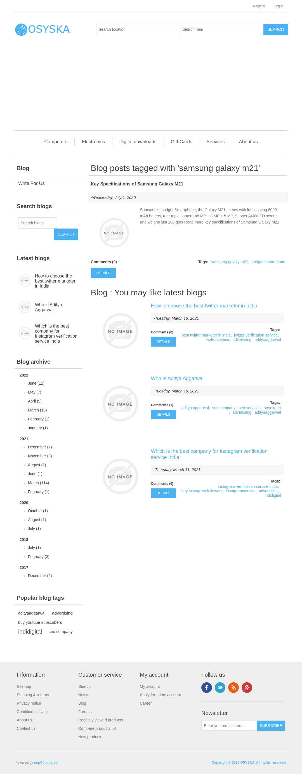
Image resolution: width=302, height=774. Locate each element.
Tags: (203, 262)
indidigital (30, 632)
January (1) (38, 428)
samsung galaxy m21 (229, 262)
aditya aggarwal (195, 408)
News (83, 695)
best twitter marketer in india (206, 335)
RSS (233, 687)
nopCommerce (46, 762)
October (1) (38, 511)
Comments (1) (162, 405)
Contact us (26, 728)
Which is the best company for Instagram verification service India (56, 334)
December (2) (40, 447)
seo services (250, 408)
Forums (84, 711)
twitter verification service (256, 335)
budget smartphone (268, 262)
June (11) (36, 383)
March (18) (37, 410)
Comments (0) (104, 262)
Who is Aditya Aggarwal (48, 307)
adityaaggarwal (31, 613)
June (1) (35, 474)
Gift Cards (181, 141)
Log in (279, 6)
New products (90, 737)
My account (150, 686)
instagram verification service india (248, 486)
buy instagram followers (202, 491)
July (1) (34, 528)
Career (146, 703)
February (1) (38, 419)
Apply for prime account (160, 695)
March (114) (38, 483)
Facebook (206, 687)
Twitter (220, 687)
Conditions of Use (32, 711)
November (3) (40, 456)
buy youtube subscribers (40, 622)
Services (215, 141)
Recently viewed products (100, 720)
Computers (55, 141)
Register (259, 6)
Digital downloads (138, 141)
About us (248, 141)
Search (84, 686)
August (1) (37, 465)
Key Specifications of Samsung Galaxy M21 (137, 184)
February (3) (38, 556)
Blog (99, 292)
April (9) (35, 401)
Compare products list (97, 728)
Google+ (247, 687)
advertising (62, 613)
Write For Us (31, 183)
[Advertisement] (152, 88)
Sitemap (24, 686)
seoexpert (272, 408)
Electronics (93, 141)
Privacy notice (29, 703)
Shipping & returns (33, 695)
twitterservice (217, 339)
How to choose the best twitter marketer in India (55, 281)
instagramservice (241, 491)
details (103, 273)
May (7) (34, 392)
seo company (61, 631)
